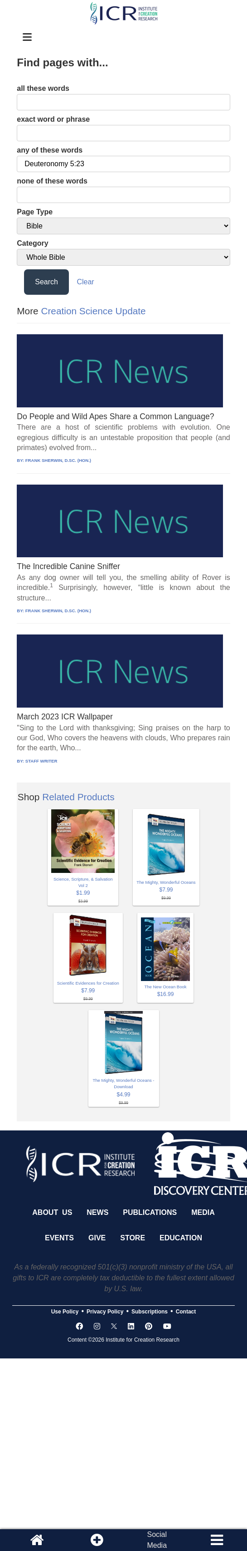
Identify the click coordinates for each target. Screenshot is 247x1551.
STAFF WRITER (41, 760)
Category (32, 243)
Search (46, 282)
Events (59, 1238)
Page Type (35, 212)
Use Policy (65, 1311)
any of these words (49, 150)
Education (181, 1238)
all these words (43, 88)
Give (97, 1238)
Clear (85, 282)
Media (203, 1212)
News (97, 1212)
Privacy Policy (105, 1311)
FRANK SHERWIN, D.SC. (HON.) (58, 460)
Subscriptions (149, 1311)
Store (132, 1238)
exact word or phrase (53, 119)
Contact (186, 1311)
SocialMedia (157, 1540)
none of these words (52, 181)
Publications (150, 1212)
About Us (52, 1212)
